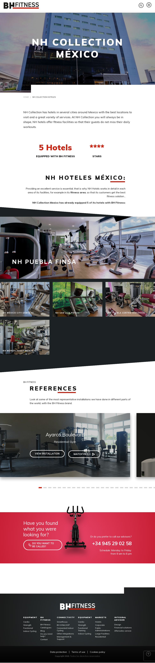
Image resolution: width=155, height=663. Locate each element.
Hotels (98, 622)
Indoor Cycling (29, 631)
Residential (100, 637)
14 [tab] (102, 489)
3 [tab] (49, 489)
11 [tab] (88, 489)
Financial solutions (123, 628)
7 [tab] (69, 489)
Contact (44, 640)
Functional (28, 628)
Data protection (58, 652)
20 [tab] (131, 489)
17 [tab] (116, 489)
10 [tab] (83, 489)
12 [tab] (93, 489)
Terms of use (78, 652)
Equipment (30, 617)
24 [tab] (150, 489)
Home (26, 97)
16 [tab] (112, 489)
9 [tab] (78, 489)
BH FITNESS (45, 619)
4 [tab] (54, 489)
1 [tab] (40, 489)
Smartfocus (62, 622)
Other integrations (65, 634)
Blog (42, 631)
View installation (45, 454)
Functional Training (83, 629)
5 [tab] (59, 489)
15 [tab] (107, 489)
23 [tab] (145, 489)
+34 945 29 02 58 (112, 544)
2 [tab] (45, 489)
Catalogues (45, 628)
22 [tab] (140, 489)
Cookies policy (97, 652)
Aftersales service (122, 631)
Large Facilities (102, 634)
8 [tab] (73, 489)
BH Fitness (45, 625)
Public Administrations (102, 629)
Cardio (26, 622)
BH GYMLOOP (63, 625)
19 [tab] (126, 489)
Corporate (100, 625)
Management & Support (64, 638)
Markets (100, 617)
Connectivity (66, 617)
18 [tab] (121, 489)
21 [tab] (136, 489)
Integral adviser (120, 619)
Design (117, 625)
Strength (27, 625)
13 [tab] (97, 489)
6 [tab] (64, 489)
